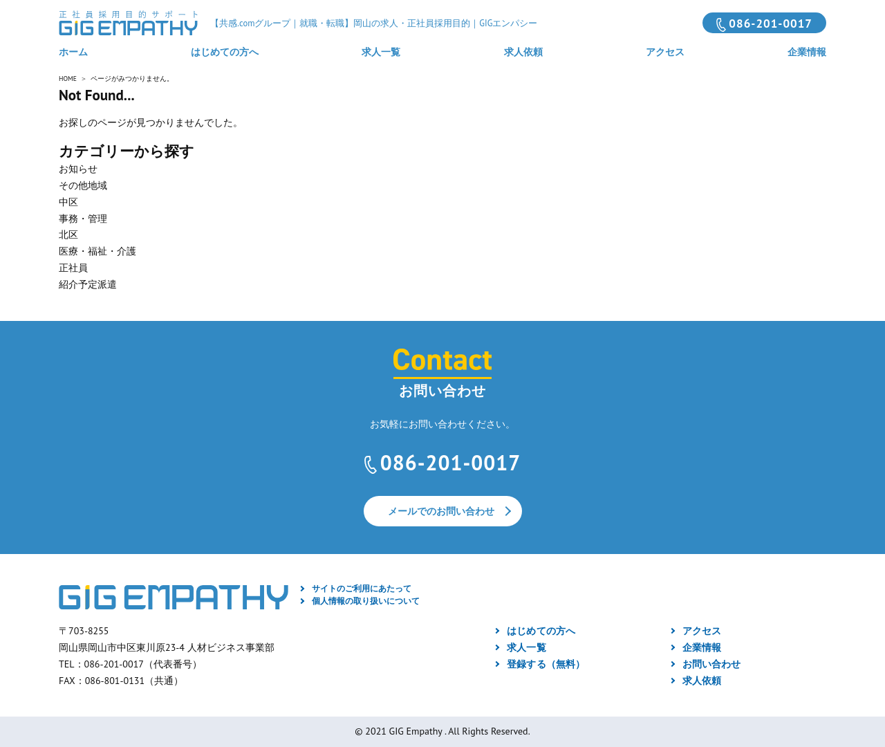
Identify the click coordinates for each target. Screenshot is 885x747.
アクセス (665, 52)
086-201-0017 (770, 23)
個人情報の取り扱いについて (366, 601)
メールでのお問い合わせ (441, 511)
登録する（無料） (545, 664)
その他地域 (83, 185)
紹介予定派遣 (88, 284)
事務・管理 (83, 218)
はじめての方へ (225, 52)
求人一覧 (381, 52)
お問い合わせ (711, 664)
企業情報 (807, 52)
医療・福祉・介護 (97, 251)
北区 (68, 234)
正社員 (73, 267)
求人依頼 (523, 52)
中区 (68, 202)
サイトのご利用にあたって (361, 588)
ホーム (73, 52)
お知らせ (78, 169)
